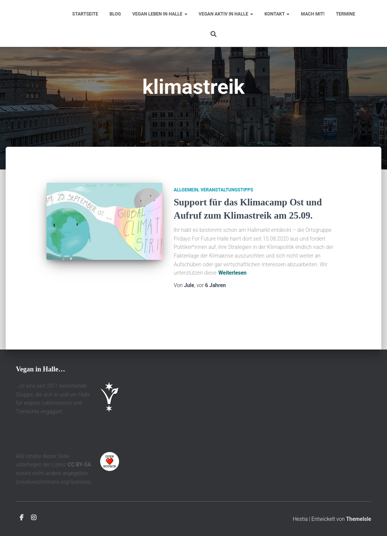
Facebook (21, 518)
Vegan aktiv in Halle (226, 14)
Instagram (33, 518)
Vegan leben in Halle (159, 14)
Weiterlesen (232, 292)
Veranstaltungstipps (226, 209)
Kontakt (277, 14)
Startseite (85, 14)
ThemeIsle (358, 519)
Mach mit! (312, 14)
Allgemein (186, 209)
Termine (345, 14)
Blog (115, 14)
